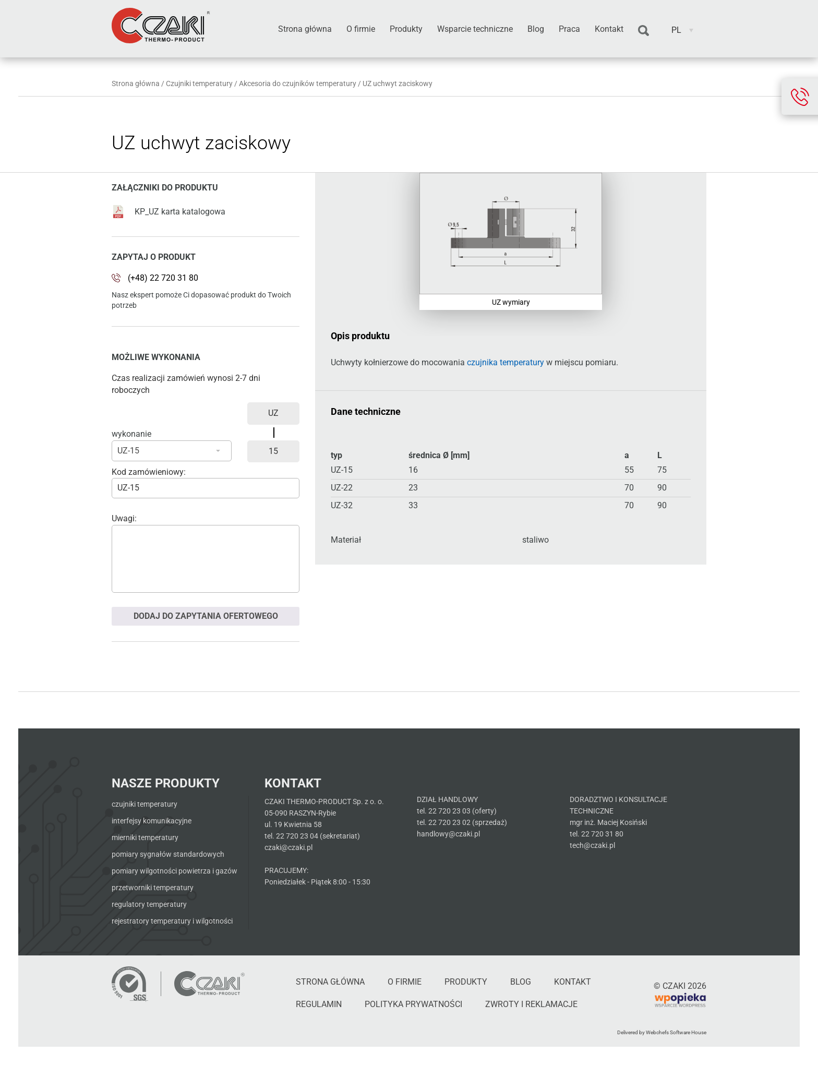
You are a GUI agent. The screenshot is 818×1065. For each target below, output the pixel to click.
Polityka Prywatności (413, 1004)
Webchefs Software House (676, 1032)
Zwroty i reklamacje (531, 1004)
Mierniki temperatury (145, 837)
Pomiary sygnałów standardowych (168, 854)
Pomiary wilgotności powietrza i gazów (174, 871)
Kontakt (609, 29)
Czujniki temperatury (199, 83)
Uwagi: (124, 518)
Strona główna (305, 29)
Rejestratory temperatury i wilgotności (172, 921)
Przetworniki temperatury (153, 887)
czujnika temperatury (505, 362)
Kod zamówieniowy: (149, 472)
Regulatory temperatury (149, 904)
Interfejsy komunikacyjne (151, 821)
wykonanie (131, 434)
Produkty (406, 29)
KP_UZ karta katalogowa (168, 211)
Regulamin (319, 1004)
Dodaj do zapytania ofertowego (206, 616)
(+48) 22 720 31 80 (163, 278)
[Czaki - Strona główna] (209, 983)
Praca (569, 29)
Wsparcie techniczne (475, 29)
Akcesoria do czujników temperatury (297, 83)
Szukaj (643, 31)
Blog (535, 29)
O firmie (360, 29)
